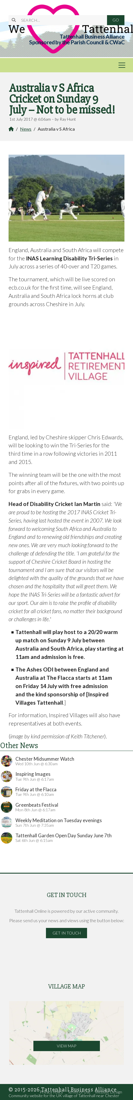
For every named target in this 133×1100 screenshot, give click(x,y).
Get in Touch (67, 932)
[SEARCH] (60, 20)
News (25, 128)
